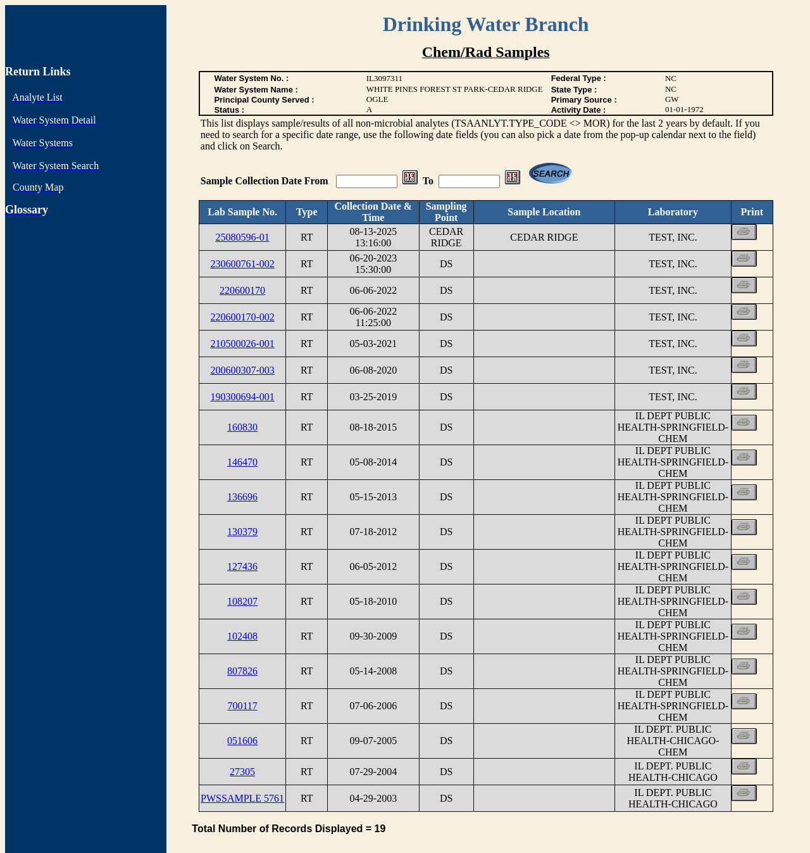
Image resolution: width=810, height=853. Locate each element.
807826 (242, 671)
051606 (242, 740)
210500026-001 (242, 343)
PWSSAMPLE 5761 (242, 798)
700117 (242, 705)
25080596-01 (242, 237)
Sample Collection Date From (266, 180)
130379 (242, 531)
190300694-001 (242, 396)
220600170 (242, 290)
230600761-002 (242, 263)
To (428, 180)
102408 (242, 636)
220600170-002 (242, 317)
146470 (242, 462)
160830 (242, 427)
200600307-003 (242, 370)
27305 (242, 771)
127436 (242, 566)
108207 (242, 601)
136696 (242, 496)
